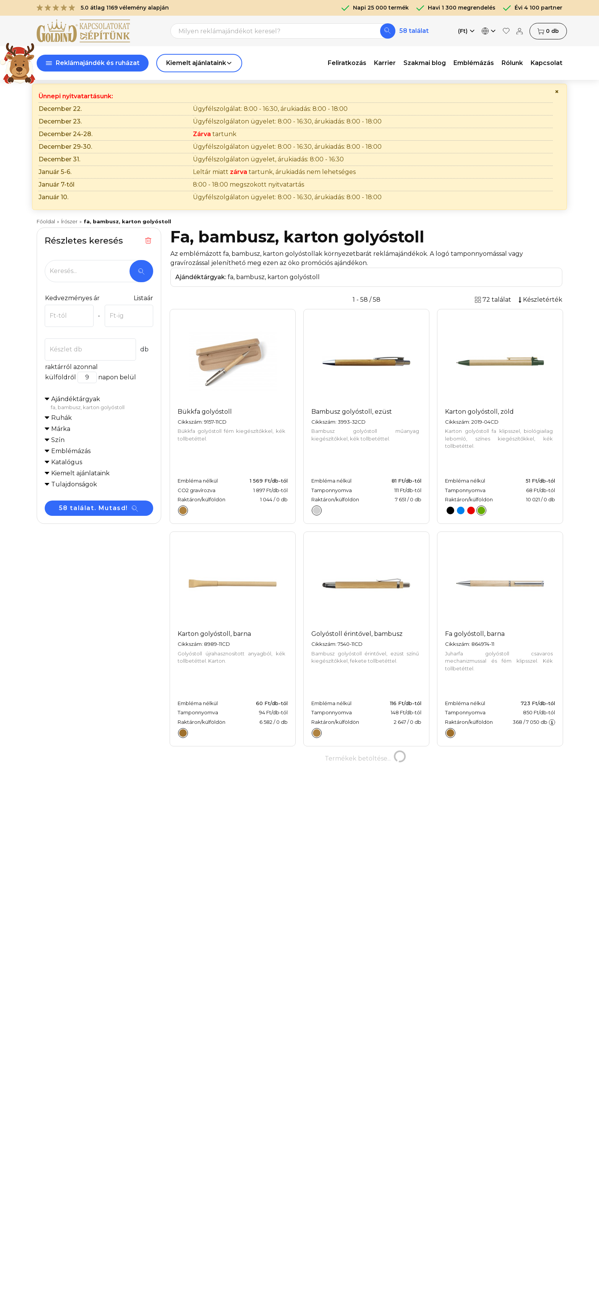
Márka (60, 428)
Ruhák (61, 417)
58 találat (414, 30)
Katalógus (66, 462)
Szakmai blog (424, 63)
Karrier (385, 63)
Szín (58, 440)
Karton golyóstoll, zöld (479, 411)
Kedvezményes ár (72, 298)
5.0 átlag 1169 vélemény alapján (103, 7)
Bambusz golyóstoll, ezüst (351, 411)
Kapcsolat (546, 63)
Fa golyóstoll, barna (475, 633)
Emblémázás (473, 63)
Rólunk (512, 63)
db (548, 31)
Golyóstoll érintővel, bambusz (357, 633)
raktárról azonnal (71, 367)
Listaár (143, 298)
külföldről (60, 377)
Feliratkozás (347, 63)
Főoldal (46, 221)
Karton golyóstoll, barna (214, 633)
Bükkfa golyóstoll (205, 411)
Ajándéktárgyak (102, 403)
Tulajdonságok (74, 484)
